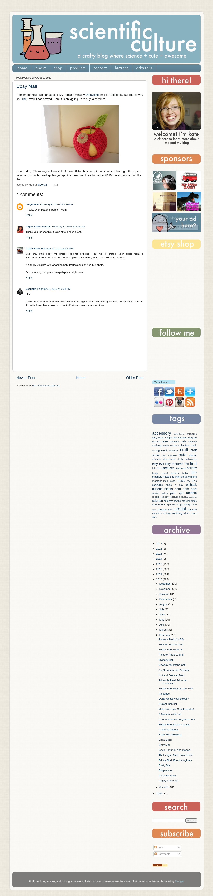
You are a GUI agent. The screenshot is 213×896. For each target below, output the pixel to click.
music (181, 480)
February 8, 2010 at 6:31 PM (53, 289)
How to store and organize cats (177, 719)
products (77, 68)
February (165, 635)
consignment (159, 450)
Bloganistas (165, 770)
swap (187, 504)
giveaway (180, 468)
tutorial (179, 508)
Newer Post (25, 378)
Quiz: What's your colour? (174, 698)
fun (159, 467)
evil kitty (164, 464)
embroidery (191, 459)
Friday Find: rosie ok (170, 649)
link (24, 99)
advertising (179, 434)
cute (183, 454)
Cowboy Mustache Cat (172, 664)
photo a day (174, 485)
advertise (144, 68)
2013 (159, 564)
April (162, 624)
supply (180, 504)
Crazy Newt (33, 248)
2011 (159, 574)
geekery (168, 467)
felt (187, 464)
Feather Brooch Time (171, 644)
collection (183, 445)
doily (180, 459)
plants (168, 488)
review (184, 497)
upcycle (192, 509)
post (194, 488)
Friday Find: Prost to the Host (176, 688)
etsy (155, 464)
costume (173, 450)
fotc (154, 468)
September (166, 599)
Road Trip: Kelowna (170, 734)
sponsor (171, 504)
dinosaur (156, 459)
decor (193, 455)
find (193, 463)
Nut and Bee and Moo (171, 675)
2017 (159, 543)
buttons (121, 68)
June (162, 614)
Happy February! (168, 780)
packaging (157, 485)
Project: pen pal (168, 703)
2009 (159, 793)
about (40, 68)
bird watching (180, 437)
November (165, 588)
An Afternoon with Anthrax (174, 670)
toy (170, 509)
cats (184, 441)
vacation (157, 513)
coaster (165, 445)
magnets (157, 476)
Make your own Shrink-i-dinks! (176, 709)
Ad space (164, 693)
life (194, 472)
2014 (159, 558)
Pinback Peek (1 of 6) (171, 654)
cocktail (173, 445)
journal (164, 473)
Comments (162, 853)
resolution (175, 497)
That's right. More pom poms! (176, 755)
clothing (156, 445)
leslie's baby (179, 473)
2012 (159, 569)
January (164, 787)
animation (192, 434)
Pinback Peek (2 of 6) (171, 639)
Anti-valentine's (167, 775)
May (162, 619)
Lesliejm (31, 289)
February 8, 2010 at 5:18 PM (57, 248)
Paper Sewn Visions (38, 226)
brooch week (160, 441)
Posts (159, 847)
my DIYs (192, 481)
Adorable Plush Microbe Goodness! (172, 682)
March (163, 629)
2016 (159, 548)
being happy (165, 437)
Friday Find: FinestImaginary (175, 760)
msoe (172, 481)
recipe (155, 496)
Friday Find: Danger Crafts (174, 724)
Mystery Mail (166, 659)
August (163, 604)
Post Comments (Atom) (45, 385)
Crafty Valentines (168, 729)
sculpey (168, 500)
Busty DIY (164, 765)
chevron (192, 441)
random (191, 493)
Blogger (179, 881)
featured (177, 464)
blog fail (192, 437)
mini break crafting (186, 476)
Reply (29, 214)
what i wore (190, 513)
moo (165, 481)
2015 (159, 553)
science (157, 500)
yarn (154, 517)
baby (154, 437)
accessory (161, 433)
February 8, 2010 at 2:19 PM (56, 204)
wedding (177, 513)
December (165, 583)
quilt (181, 493)
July (162, 609)
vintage (167, 513)
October (164, 594)
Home (80, 378)
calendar (174, 441)
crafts (164, 455)
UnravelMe (93, 94)
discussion (169, 459)
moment (157, 480)
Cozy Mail (27, 86)
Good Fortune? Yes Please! (175, 749)
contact (100, 68)
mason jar (169, 476)
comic (194, 445)
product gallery (160, 493)
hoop (155, 473)
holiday (192, 467)
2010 (159, 579)
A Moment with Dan (170, 714)
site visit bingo (189, 501)
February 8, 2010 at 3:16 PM (68, 226)
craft (184, 449)
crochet (172, 455)
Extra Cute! (165, 739)
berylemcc (32, 204)
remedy (164, 497)
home (22, 68)
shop (58, 68)
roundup (193, 497)
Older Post (134, 378)
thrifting (162, 509)
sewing (177, 501)
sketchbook (158, 504)
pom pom (182, 488)
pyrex (173, 493)
